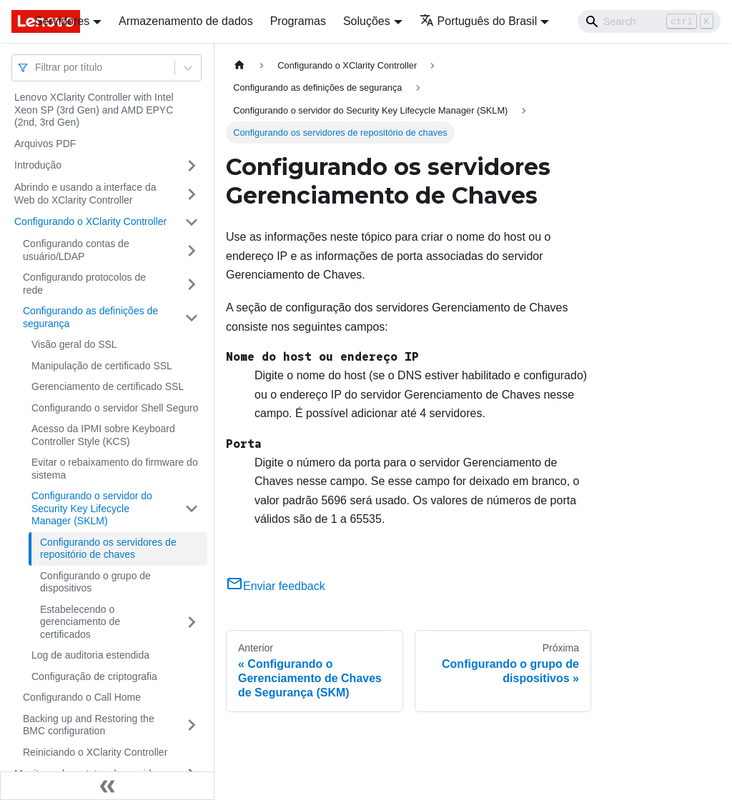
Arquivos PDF (45, 143)
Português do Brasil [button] (479, 21)
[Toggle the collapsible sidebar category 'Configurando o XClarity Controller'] (191, 222)
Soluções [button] (366, 21)
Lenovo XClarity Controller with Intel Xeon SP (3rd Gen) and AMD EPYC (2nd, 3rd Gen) (94, 109)
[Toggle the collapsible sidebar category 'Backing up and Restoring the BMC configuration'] (191, 725)
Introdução (37, 165)
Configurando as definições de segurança (90, 317)
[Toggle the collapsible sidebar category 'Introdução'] (191, 165)
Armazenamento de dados (186, 21)
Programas (298, 21)
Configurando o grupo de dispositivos (95, 582)
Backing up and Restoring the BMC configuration (88, 725)
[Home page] (239, 65)
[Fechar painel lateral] (107, 785)
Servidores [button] (62, 21)
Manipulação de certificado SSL (101, 365)
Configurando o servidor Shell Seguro (114, 408)
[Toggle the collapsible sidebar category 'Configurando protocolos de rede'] (191, 284)
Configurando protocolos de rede (84, 283)
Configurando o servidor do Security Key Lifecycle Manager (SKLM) (91, 508)
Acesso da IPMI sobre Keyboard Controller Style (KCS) (103, 435)
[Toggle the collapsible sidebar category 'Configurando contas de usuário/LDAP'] (191, 250)
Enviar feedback (275, 586)
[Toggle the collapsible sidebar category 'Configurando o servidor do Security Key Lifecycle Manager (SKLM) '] (191, 509)
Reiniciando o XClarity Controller (95, 752)
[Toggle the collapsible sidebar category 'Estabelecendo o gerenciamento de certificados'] (191, 622)
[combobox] (36, 67)
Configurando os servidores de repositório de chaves (108, 548)
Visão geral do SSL (74, 344)
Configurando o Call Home (82, 697)
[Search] (649, 21)
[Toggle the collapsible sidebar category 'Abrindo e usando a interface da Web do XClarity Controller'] (191, 194)
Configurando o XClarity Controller (90, 221)
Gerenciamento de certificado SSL (107, 386)
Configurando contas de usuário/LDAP (76, 250)
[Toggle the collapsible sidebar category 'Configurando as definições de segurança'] (191, 317)
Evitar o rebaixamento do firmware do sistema (114, 468)
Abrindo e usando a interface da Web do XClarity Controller (85, 193)
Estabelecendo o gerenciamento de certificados (80, 622)
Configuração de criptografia (94, 676)
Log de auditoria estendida (90, 655)
